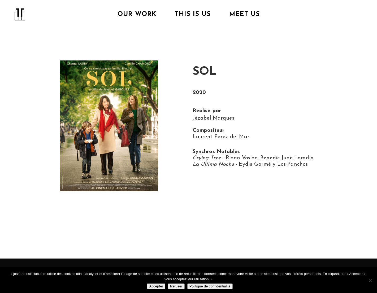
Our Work (137, 14)
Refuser (176, 286)
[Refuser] (370, 280)
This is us (193, 14)
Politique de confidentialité (210, 286)
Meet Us (244, 14)
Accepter (156, 286)
